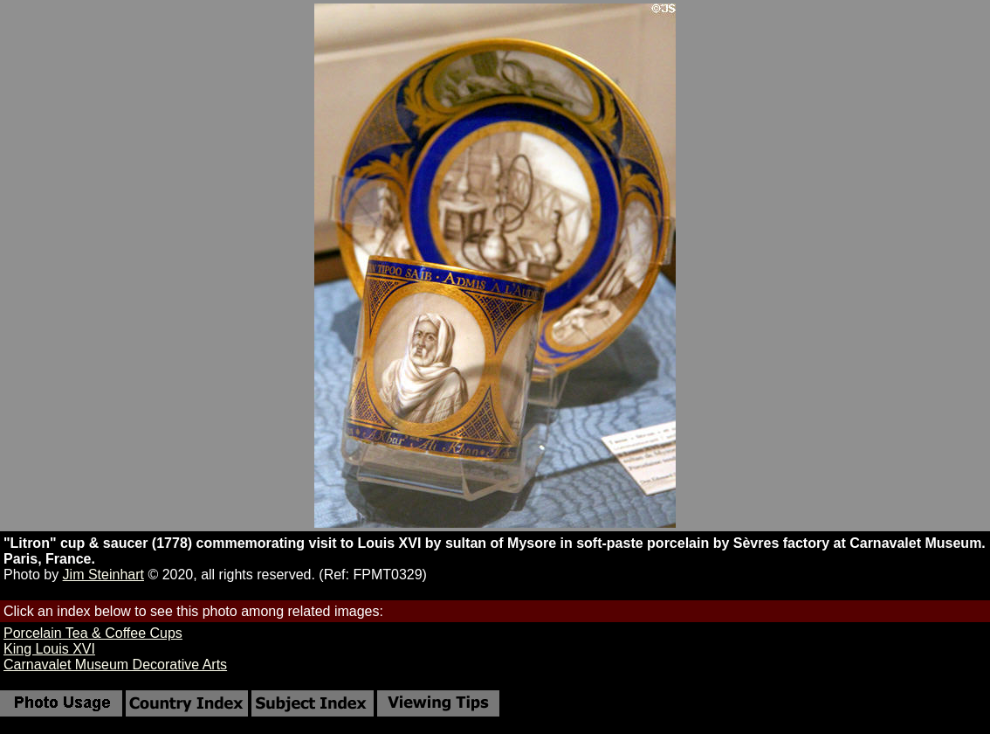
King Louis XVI (49, 648)
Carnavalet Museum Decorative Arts (115, 664)
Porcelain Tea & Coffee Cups (92, 633)
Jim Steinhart (103, 574)
